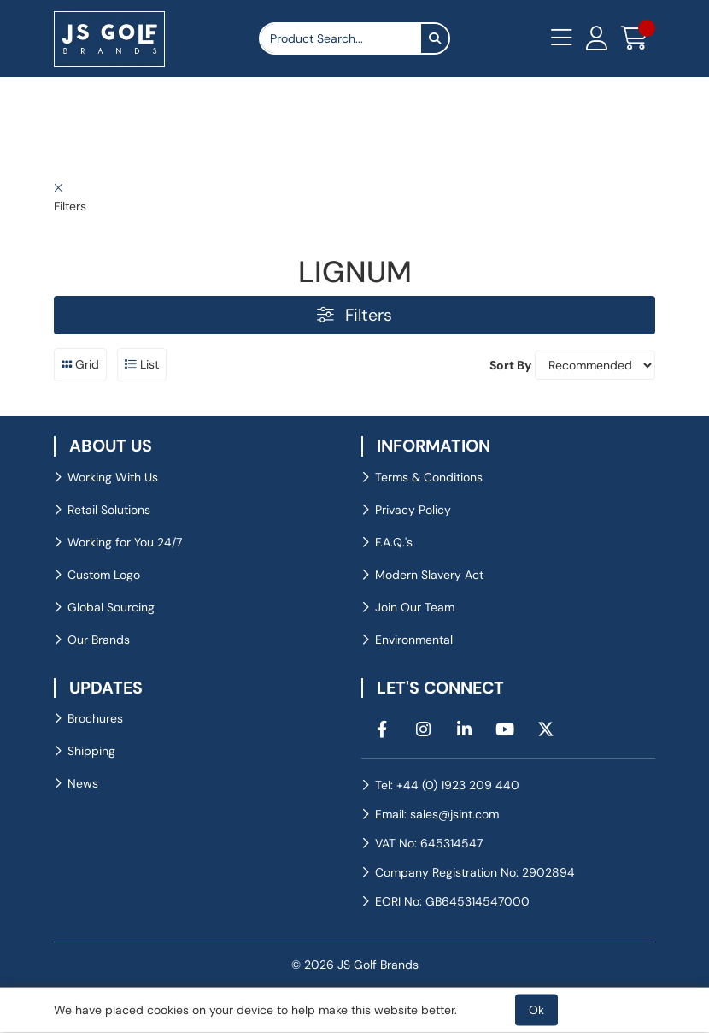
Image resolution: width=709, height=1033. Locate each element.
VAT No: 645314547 (429, 843)
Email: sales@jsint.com (437, 814)
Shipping (91, 751)
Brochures (95, 718)
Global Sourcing (111, 607)
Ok (536, 1010)
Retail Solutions (108, 509)
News (82, 783)
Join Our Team (414, 607)
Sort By (510, 365)
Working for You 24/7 (124, 542)
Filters (354, 315)
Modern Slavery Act (429, 574)
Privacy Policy (413, 509)
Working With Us (112, 477)
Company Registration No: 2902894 (475, 872)
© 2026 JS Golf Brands (355, 964)
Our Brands (98, 639)
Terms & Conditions (429, 477)
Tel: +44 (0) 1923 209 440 (447, 785)
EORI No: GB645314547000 (452, 901)
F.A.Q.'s (394, 542)
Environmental (414, 639)
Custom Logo (103, 574)
